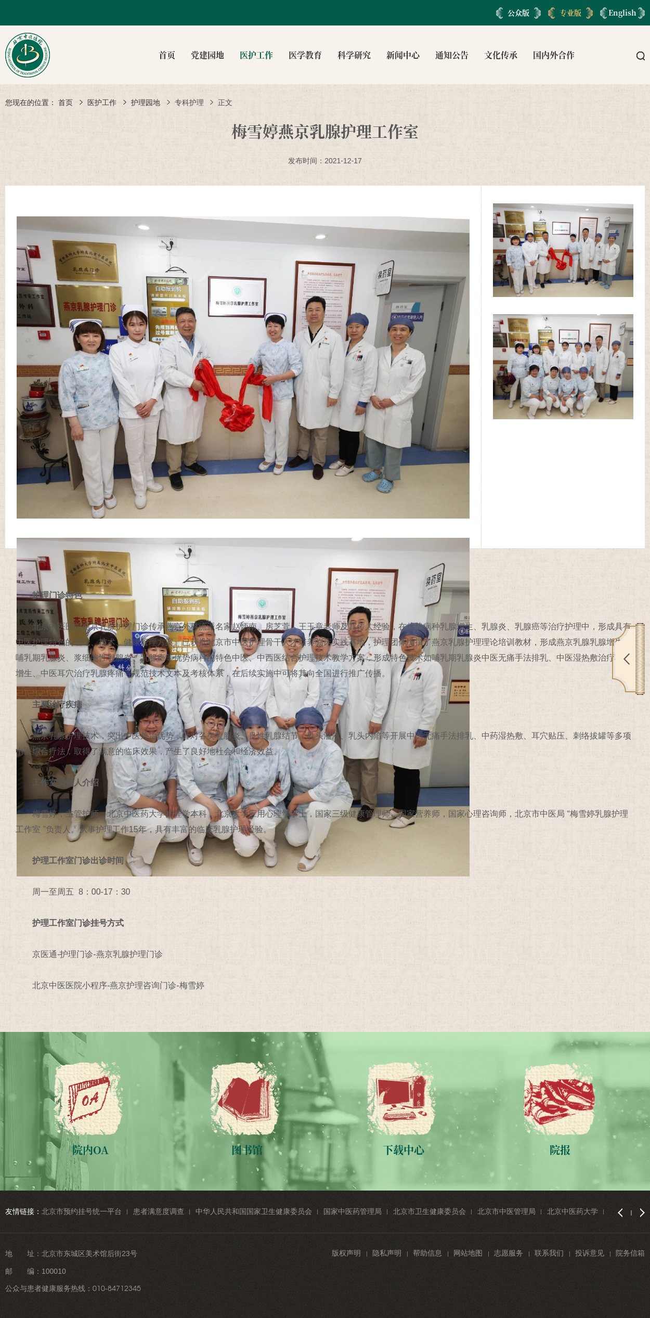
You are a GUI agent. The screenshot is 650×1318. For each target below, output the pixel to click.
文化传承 (500, 55)
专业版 (570, 12)
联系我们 (549, 1253)
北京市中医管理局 (506, 1211)
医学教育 (305, 55)
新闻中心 (403, 55)
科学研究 (354, 55)
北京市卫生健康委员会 (429, 1211)
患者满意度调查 (158, 1211)
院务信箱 (630, 1253)
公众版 (518, 12)
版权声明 (346, 1253)
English (622, 12)
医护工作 (256, 55)
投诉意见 (589, 1253)
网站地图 (468, 1253)
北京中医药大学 (572, 1211)
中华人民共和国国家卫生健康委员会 (254, 1211)
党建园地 (207, 55)
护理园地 (145, 102)
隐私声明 (386, 1253)
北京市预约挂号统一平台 (82, 1211)
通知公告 (452, 55)
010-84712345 (117, 1288)
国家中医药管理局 (352, 1211)
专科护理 (189, 102)
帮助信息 (427, 1253)
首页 (167, 55)
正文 (225, 102)
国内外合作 (554, 55)
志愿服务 (508, 1253)
